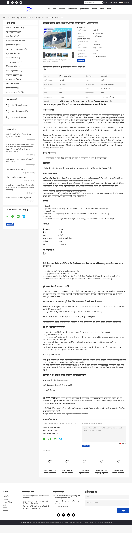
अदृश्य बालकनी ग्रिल (50, 414)
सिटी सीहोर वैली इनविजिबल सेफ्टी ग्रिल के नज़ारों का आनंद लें (36, 497)
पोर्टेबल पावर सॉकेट (12, 66)
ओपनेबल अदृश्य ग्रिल (12, 62)
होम (4, 17)
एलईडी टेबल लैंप (11, 84)
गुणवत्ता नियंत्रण (84, 9)
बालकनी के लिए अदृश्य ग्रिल (64, 414)
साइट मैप (5, 511)
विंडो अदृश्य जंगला (11, 32)
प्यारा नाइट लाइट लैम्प (12, 75)
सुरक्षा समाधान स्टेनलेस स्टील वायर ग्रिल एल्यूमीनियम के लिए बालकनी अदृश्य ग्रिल (37, 502)
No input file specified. (61, 506)
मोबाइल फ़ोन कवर (11, 88)
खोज (104, 2)
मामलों (109, 9)
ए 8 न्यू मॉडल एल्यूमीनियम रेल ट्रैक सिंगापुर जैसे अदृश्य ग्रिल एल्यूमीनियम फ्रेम (67, 497)
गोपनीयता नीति (25, 522)
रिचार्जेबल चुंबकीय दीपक (13, 71)
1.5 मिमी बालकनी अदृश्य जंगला (20, 105)
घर (48, 9)
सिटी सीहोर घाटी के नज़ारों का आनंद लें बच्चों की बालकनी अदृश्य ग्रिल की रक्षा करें (84, 472)
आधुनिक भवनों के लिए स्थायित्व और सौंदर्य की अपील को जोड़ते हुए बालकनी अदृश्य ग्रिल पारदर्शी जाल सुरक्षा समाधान (50, 472)
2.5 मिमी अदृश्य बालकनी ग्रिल (20, 111)
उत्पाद (8, 17)
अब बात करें (113, 2)
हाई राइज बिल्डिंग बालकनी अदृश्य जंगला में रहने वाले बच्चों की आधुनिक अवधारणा (118, 472)
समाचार (102, 9)
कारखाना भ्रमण (73, 9)
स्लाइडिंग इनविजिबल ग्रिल (13, 41)
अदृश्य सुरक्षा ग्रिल (11, 53)
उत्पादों (54, 9)
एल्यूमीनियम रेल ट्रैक (12, 45)
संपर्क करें (94, 9)
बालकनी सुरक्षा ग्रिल (12, 36)
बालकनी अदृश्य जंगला (18, 17)
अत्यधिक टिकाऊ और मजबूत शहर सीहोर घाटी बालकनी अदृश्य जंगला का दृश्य (101, 472)
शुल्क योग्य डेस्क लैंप (12, 79)
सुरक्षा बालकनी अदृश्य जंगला (19, 117)
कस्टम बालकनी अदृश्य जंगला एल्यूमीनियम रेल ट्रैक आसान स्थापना (67, 502)
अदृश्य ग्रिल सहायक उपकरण (14, 49)
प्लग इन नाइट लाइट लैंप (13, 92)
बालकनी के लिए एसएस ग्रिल (80, 414)
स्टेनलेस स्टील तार (11, 58)
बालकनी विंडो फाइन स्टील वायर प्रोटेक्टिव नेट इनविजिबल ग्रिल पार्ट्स (67, 472)
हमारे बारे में (62, 9)
